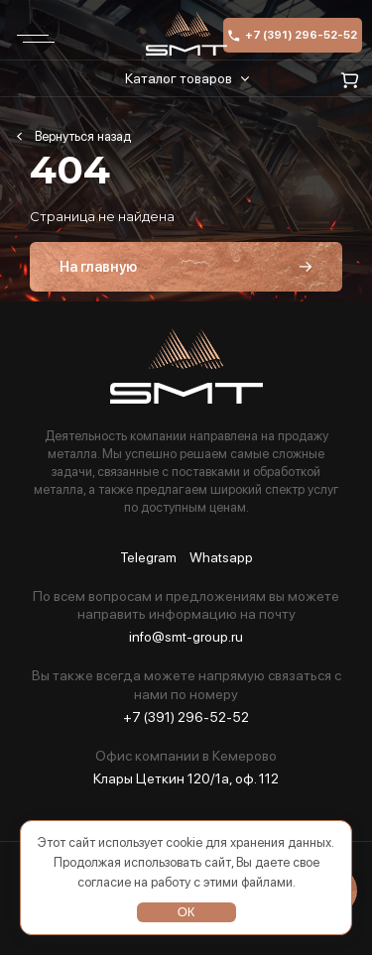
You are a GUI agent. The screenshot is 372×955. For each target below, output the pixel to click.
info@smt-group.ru (186, 637)
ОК (186, 911)
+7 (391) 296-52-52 (292, 35)
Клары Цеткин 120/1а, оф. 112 (186, 778)
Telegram (148, 557)
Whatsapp (221, 557)
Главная (73, 136)
